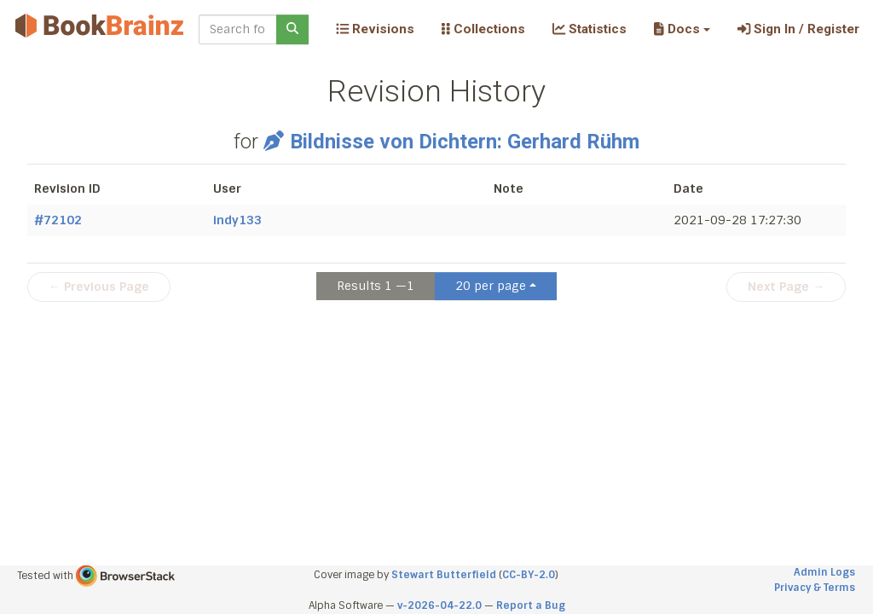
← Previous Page (99, 286)
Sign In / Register (798, 29)
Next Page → (786, 286)
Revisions (375, 29)
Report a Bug (530, 605)
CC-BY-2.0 (528, 575)
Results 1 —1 (375, 285)
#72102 (58, 220)
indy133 (237, 220)
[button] (681, 29)
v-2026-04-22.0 (439, 605)
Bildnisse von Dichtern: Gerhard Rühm (451, 142)
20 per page (490, 285)
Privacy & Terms (814, 587)
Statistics (589, 29)
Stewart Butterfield (443, 575)
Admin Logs (824, 572)
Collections (483, 29)
